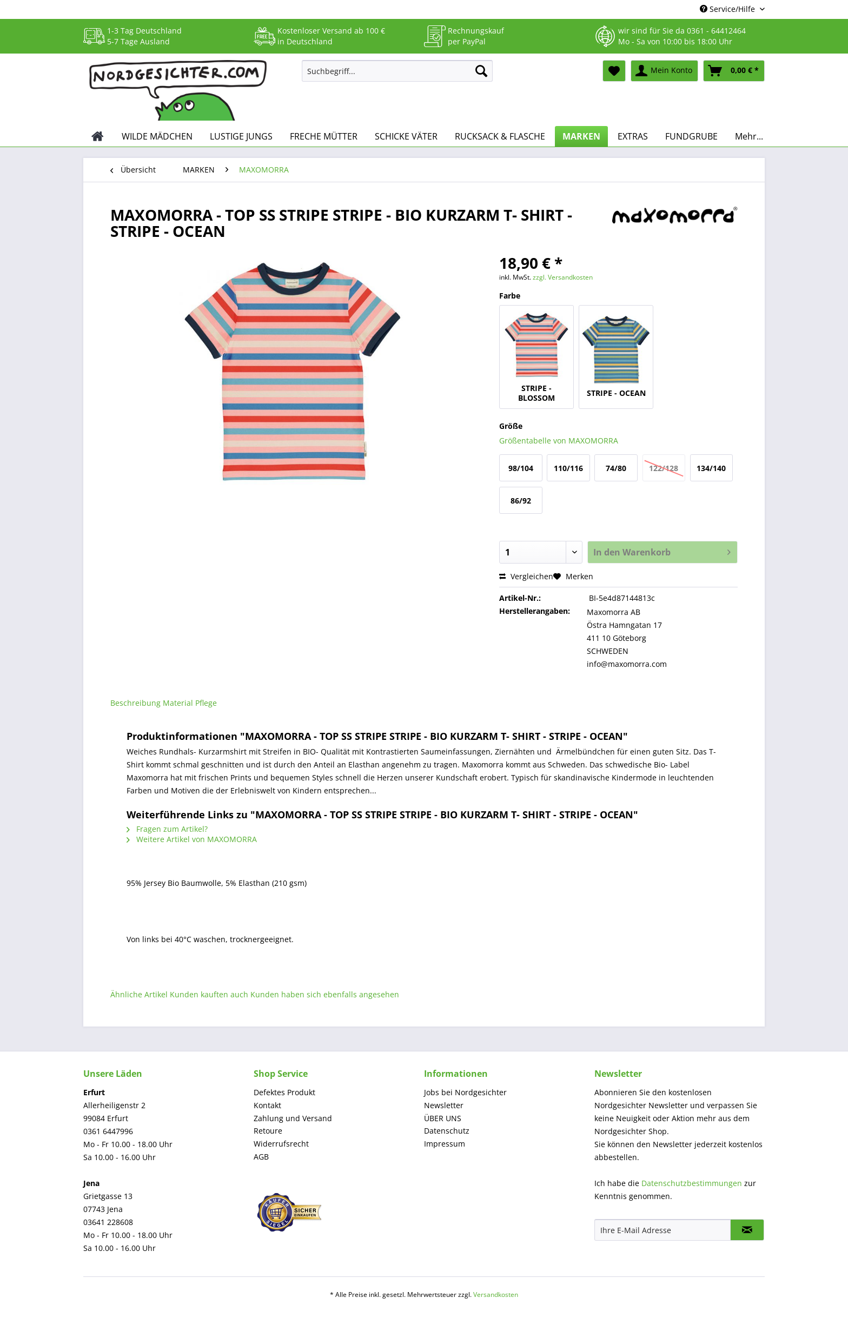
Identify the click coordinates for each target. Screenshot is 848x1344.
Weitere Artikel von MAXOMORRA (192, 839)
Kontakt (267, 1105)
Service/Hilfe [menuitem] (728, 9)
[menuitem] (397, 76)
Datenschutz (446, 1130)
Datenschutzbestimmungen (691, 1183)
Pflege (206, 703)
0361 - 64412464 (716, 30)
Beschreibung (135, 703)
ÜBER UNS (442, 1118)
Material (178, 703)
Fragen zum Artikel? (167, 829)
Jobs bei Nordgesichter (465, 1092)
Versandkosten (495, 1294)
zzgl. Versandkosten (563, 277)
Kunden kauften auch (209, 994)
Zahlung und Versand (293, 1118)
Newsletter (443, 1105)
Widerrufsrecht (281, 1143)
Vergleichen (526, 576)
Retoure (268, 1130)
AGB (261, 1156)
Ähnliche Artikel (139, 994)
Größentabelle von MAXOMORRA (558, 440)
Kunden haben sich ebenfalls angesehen (324, 994)
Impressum (444, 1143)
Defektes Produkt (284, 1092)
